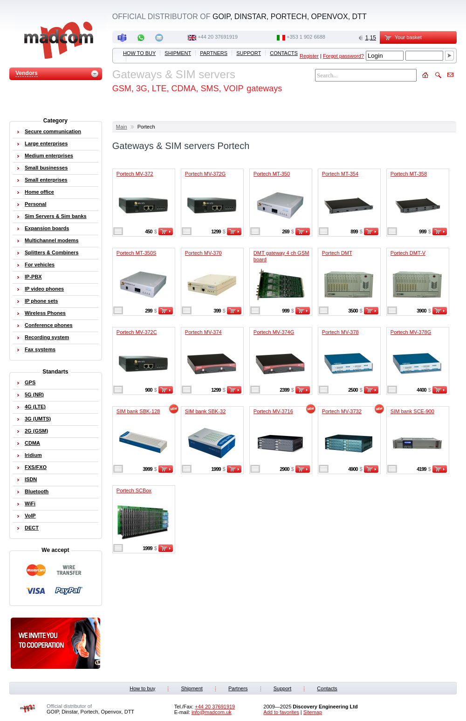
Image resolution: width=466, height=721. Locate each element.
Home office (39, 192)
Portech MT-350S (136, 253)
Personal (35, 204)
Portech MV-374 (203, 332)
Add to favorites (281, 712)
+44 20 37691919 (218, 37)
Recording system (47, 337)
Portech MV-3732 (342, 411)
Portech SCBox (133, 490)
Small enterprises (46, 180)
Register (309, 56)
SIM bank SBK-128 (138, 411)
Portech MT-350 (272, 174)
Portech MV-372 (134, 174)
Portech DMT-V (408, 253)
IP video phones (44, 289)
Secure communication (53, 131)
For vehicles (40, 264)
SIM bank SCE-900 (412, 411)
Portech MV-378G (411, 332)
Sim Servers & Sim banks (56, 216)
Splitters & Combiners (52, 252)
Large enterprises (46, 143)
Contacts (284, 53)
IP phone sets (41, 301)
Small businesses (46, 167)
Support (248, 53)
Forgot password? (343, 56)
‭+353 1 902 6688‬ (306, 37)
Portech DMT (337, 253)
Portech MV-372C (136, 332)
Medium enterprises (49, 155)
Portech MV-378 (340, 332)
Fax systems (40, 349)
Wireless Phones (45, 313)
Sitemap (312, 712)
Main (121, 126)
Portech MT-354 (340, 174)
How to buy (139, 53)
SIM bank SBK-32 (205, 411)
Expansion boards (47, 228)
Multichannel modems (52, 240)
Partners (213, 53)
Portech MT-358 (409, 174)
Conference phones (49, 325)
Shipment (177, 53)
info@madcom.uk (212, 712)
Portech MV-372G (205, 174)
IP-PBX (33, 276)
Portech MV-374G (274, 332)
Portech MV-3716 (273, 411)
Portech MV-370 (203, 253)
